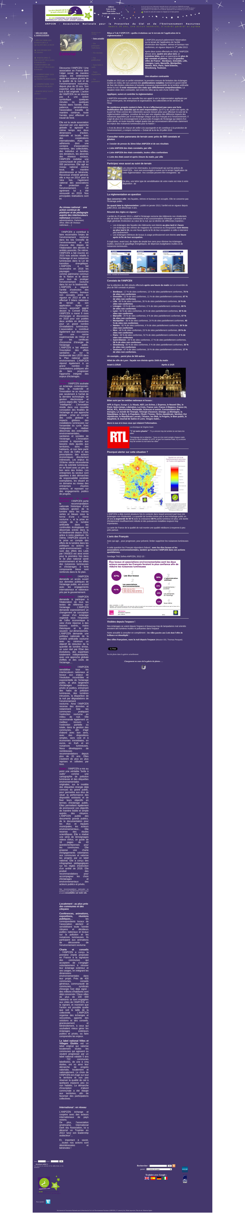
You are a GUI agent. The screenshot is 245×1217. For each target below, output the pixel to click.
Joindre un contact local (111, 13)
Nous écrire (111, 11)
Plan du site (139, 1210)
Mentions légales (147, 1210)
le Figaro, (116, 405)
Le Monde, (134, 405)
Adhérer (111, 7)
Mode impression (130, 1210)
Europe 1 (125, 405)
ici (60, 199)
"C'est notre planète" (139, 431)
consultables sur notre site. (76, 893)
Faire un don (111, 9)
